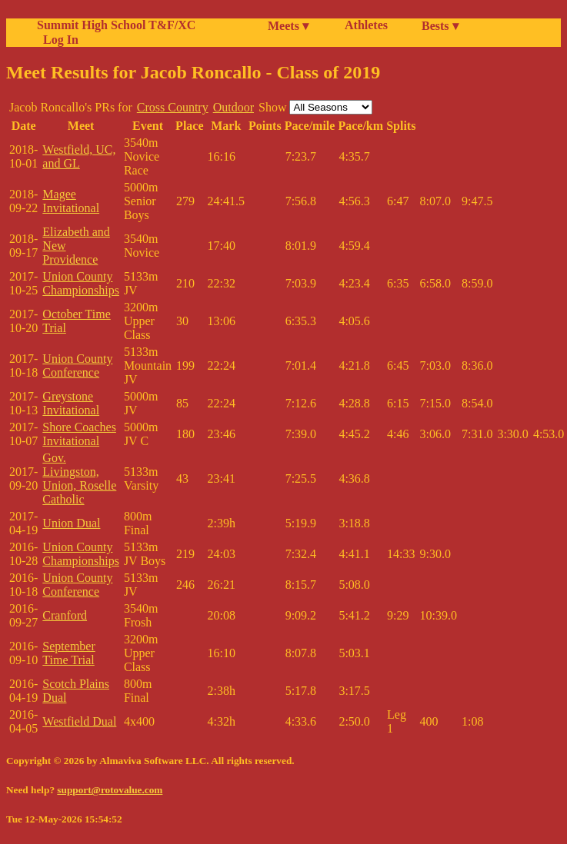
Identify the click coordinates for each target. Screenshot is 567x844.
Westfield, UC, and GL (78, 156)
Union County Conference (77, 365)
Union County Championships (80, 283)
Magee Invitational (70, 201)
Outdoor (233, 107)
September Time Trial (68, 653)
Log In (57, 39)
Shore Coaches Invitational (79, 433)
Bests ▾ (440, 25)
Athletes (366, 25)
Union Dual (71, 523)
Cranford (64, 615)
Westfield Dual (79, 721)
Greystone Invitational (70, 403)
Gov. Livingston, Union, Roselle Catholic (79, 478)
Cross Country (172, 107)
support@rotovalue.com (109, 790)
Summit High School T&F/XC (116, 25)
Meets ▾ (288, 25)
